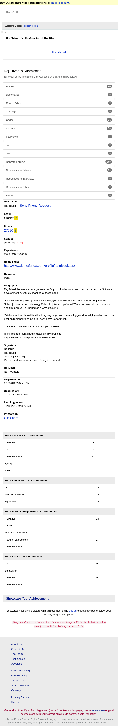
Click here (11, 418)
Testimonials (18, 658)
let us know (98, 709)
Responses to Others (59, 187)
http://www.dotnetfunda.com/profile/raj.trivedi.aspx (40, 266)
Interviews (59, 136)
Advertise (16, 663)
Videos (59, 195)
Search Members (21, 685)
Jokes (59, 153)
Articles (59, 86)
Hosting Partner (20, 696)
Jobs (59, 145)
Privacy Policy (19, 675)
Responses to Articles (59, 170)
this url (73, 610)
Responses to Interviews (59, 178)
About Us (16, 643)
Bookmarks (59, 94)
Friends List (59, 52)
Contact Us (17, 648)
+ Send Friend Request (34, 205)
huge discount (60, 2)
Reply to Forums (59, 162)
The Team (17, 653)
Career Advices (59, 103)
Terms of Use (19, 680)
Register (27, 26)
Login (35, 26)
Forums (59, 128)
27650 (8, 230)
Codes (59, 120)
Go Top (15, 701)
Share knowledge (21, 670)
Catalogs (59, 111)
